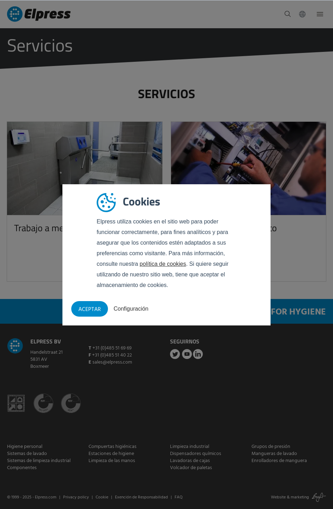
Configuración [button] (131, 309)
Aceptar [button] (89, 309)
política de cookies (163, 264)
